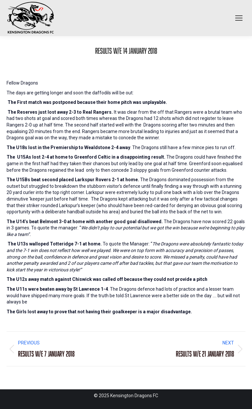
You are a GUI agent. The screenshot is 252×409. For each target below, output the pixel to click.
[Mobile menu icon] (238, 18)
